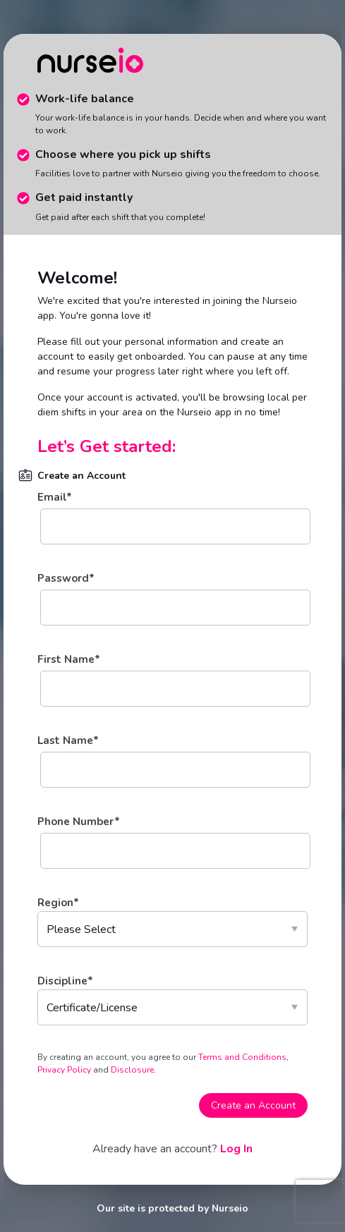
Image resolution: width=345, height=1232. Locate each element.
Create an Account (253, 1105)
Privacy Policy (65, 1069)
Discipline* (65, 981)
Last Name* (68, 740)
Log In (236, 1149)
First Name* (68, 659)
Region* (58, 903)
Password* (66, 578)
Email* (54, 497)
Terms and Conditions (242, 1057)
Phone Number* (78, 822)
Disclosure (131, 1069)
